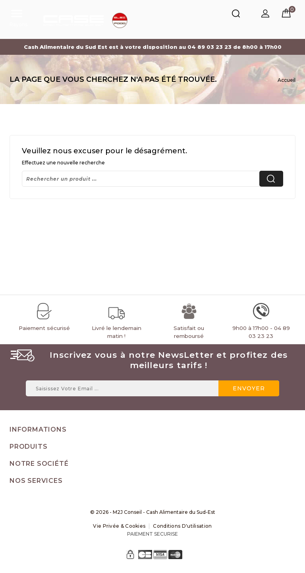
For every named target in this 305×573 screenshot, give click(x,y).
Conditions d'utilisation (182, 526)
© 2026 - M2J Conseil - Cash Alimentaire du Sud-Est (152, 512)
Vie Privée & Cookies (119, 526)
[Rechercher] (152, 179)
